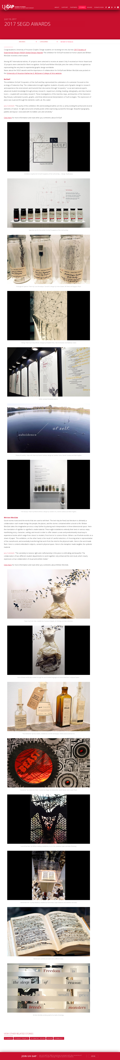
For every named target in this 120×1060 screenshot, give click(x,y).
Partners (73, 7)
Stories (82, 7)
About (57, 7)
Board (89, 7)
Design (49, 1038)
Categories (49, 42)
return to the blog (67, 42)
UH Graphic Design (38, 1038)
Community (58, 1038)
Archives (28, 42)
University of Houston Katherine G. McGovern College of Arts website (34, 73)
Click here (8, 118)
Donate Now (99, 7)
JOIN (93, 1056)
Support (65, 7)
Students (8, 1038)
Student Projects (21, 1038)
